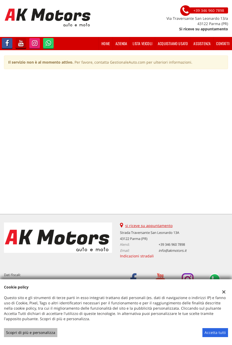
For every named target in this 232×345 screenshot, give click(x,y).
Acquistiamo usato (173, 43)
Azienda (121, 43)
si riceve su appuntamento (149, 225)
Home (105, 43)
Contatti (222, 43)
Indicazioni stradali (137, 255)
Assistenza (202, 43)
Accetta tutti (215, 332)
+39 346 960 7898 (172, 244)
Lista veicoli (142, 43)
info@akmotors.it (173, 250)
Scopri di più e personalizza (30, 332)
